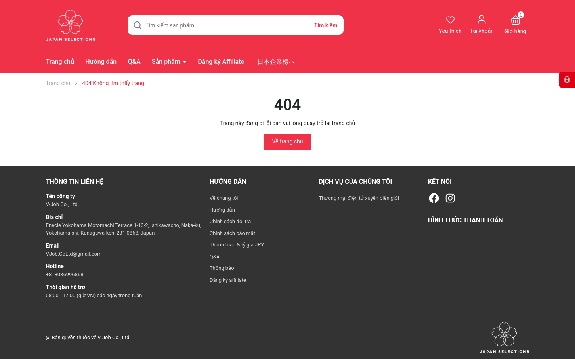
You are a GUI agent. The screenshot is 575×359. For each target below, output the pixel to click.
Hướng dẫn (101, 61)
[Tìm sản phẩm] (236, 25)
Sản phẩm (167, 61)
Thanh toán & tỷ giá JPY (237, 245)
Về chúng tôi (224, 198)
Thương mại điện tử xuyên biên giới (359, 198)
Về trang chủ (287, 141)
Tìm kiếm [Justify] (325, 25)
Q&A (134, 61)
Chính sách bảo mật (232, 233)
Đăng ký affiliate (228, 280)
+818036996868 (65, 274)
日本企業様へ (275, 61)
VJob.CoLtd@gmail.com (74, 254)
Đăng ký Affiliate (221, 61)
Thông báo (222, 268)
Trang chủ (60, 61)
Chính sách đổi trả (230, 221)
